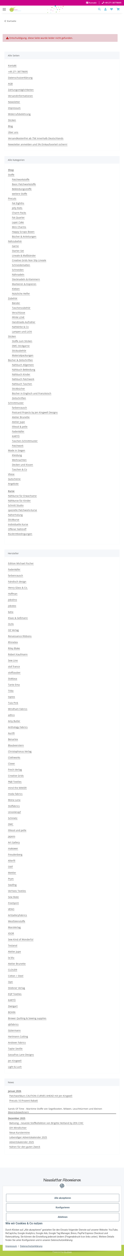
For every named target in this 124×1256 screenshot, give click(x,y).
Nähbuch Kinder (21, 374)
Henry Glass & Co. (18, 587)
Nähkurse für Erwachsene (22, 495)
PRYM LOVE (18, 317)
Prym (11, 878)
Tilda (10, 690)
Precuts (12, 198)
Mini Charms (19, 227)
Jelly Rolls (17, 207)
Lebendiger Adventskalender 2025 (28, 1137)
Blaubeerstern (16, 745)
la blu (11, 957)
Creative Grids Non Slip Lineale (29, 260)
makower (13, 848)
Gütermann (14, 1030)
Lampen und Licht (22, 331)
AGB (10, 83)
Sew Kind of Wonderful (20, 939)
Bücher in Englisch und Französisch (31, 393)
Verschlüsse (18, 312)
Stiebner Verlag (16, 987)
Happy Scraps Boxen (23, 231)
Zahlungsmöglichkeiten (21, 89)
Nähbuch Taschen (22, 383)
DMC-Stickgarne (21, 345)
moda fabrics (15, 793)
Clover (11, 763)
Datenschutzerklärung (31, 1246)
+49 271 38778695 (112, 2)
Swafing (12, 884)
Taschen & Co (19, 469)
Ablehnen (63, 1217)
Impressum (11, 1246)
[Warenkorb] (118, 9)
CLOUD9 (12, 969)
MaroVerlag (14, 927)
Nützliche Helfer (21, 293)
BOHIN (11, 1012)
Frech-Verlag (15, 769)
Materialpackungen (22, 355)
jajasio (11, 836)
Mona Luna (14, 799)
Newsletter (14, 101)
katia (10, 611)
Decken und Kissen (22, 464)
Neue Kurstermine (19, 1132)
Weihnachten (19, 459)
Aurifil (11, 733)
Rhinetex (13, 642)
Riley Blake (14, 648)
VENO (11, 909)
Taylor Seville (15, 1048)
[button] (100, 9)
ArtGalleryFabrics (17, 915)
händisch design (17, 581)
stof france (14, 666)
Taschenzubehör (21, 307)
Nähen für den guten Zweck (24, 1146)
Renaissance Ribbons (20, 636)
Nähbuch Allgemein (23, 364)
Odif (10, 866)
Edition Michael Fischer (21, 563)
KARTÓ (16, 436)
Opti (10, 981)
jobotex (12, 605)
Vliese (11, 474)
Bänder (16, 303)
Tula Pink (13, 702)
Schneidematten (21, 265)
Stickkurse (13, 519)
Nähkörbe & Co (20, 326)
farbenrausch (19, 407)
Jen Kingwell (15, 1060)
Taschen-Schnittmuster (25, 440)
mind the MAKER (17, 787)
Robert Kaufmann (18, 654)
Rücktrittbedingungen (20, 533)
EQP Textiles (15, 994)
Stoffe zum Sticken (22, 341)
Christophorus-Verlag (20, 751)
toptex (11, 696)
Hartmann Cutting (18, 1036)
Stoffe (11, 174)
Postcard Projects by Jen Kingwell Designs (35, 412)
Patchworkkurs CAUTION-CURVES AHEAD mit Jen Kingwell (40, 1095)
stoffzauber (14, 672)
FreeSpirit (13, 903)
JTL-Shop (68, 1251)
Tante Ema (14, 684)
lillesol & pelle (19, 426)
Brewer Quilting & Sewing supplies (27, 1018)
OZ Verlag (13, 630)
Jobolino (12, 599)
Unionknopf (14, 812)
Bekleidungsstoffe (22, 188)
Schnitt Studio (15, 505)
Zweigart (13, 1006)
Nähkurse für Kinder (19, 500)
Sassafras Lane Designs (21, 1054)
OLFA (11, 624)
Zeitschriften (19, 398)
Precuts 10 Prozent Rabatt (23, 1100)
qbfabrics (13, 1024)
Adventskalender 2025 (21, 1142)
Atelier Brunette (21, 417)
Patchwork (17, 445)
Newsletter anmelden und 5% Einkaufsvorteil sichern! (37, 144)
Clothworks (14, 757)
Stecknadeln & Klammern (26, 279)
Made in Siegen (16, 450)
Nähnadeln (18, 274)
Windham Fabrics (17, 708)
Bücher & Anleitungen (24, 236)
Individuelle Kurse (18, 524)
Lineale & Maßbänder (24, 255)
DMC (10, 824)
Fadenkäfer (18, 431)
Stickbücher (18, 388)
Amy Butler (14, 721)
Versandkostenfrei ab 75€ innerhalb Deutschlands (35, 138)
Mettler (12, 872)
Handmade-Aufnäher (23, 322)
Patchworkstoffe (20, 179)
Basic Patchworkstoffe (24, 184)
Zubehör (12, 298)
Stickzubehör (19, 350)
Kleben (16, 288)
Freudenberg (15, 854)
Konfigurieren (63, 1207)
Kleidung (17, 455)
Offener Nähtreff (17, 529)
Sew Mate (13, 896)
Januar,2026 (14, 1091)
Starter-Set (18, 250)
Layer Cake (18, 222)
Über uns (13, 132)
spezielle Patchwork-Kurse (22, 510)
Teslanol (12, 945)
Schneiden (18, 269)
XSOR (11, 933)
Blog (10, 126)
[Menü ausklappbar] (4, 8)
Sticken (12, 120)
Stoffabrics (14, 805)
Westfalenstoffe (16, 921)
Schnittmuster (16, 402)
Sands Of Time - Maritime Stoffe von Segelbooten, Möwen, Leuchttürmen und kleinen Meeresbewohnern (55, 1110)
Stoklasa (12, 678)
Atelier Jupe (18, 421)
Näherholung (15, 514)
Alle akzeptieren (62, 1198)
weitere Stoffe (19, 193)
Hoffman (12, 593)
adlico (11, 715)
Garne (15, 246)
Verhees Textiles (17, 890)
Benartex (13, 739)
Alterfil (11, 860)
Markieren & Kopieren (24, 284)
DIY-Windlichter (18, 1127)
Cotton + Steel (15, 975)
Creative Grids (16, 775)
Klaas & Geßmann (18, 617)
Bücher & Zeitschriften (20, 360)
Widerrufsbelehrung (19, 114)
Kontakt (92, 2)
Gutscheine (14, 478)
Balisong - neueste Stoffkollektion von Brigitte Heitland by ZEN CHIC (46, 1123)
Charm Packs (19, 212)
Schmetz (12, 818)
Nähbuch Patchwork (23, 379)
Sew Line (13, 660)
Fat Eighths (18, 203)
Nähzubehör (15, 241)
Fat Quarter (18, 217)
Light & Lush (15, 1066)
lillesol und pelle (17, 830)
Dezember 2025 (16, 1118)
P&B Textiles (15, 781)
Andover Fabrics (17, 1042)
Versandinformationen (20, 95)
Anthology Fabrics (18, 727)
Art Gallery (14, 842)
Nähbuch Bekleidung (23, 369)
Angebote (13, 483)
